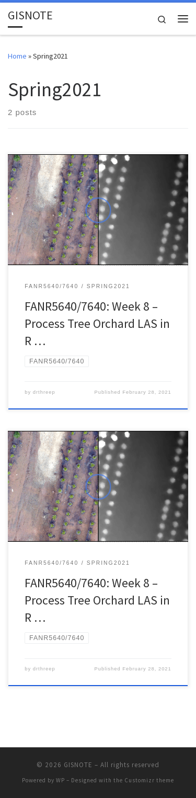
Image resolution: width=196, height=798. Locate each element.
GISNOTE (78, 764)
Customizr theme (149, 780)
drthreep (44, 392)
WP (60, 780)
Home (17, 56)
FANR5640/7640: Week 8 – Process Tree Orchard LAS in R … (97, 324)
